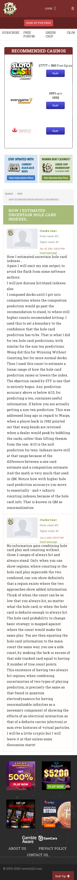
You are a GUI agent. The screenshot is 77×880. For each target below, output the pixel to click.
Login (50, 8)
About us (17, 848)
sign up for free (38, 23)
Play (55, 73)
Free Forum (29, 34)
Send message (48, 252)
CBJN (71, 33)
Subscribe (10, 33)
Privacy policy (53, 848)
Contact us (37, 855)
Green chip (51, 34)
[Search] (72, 8)
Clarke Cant (48, 231)
